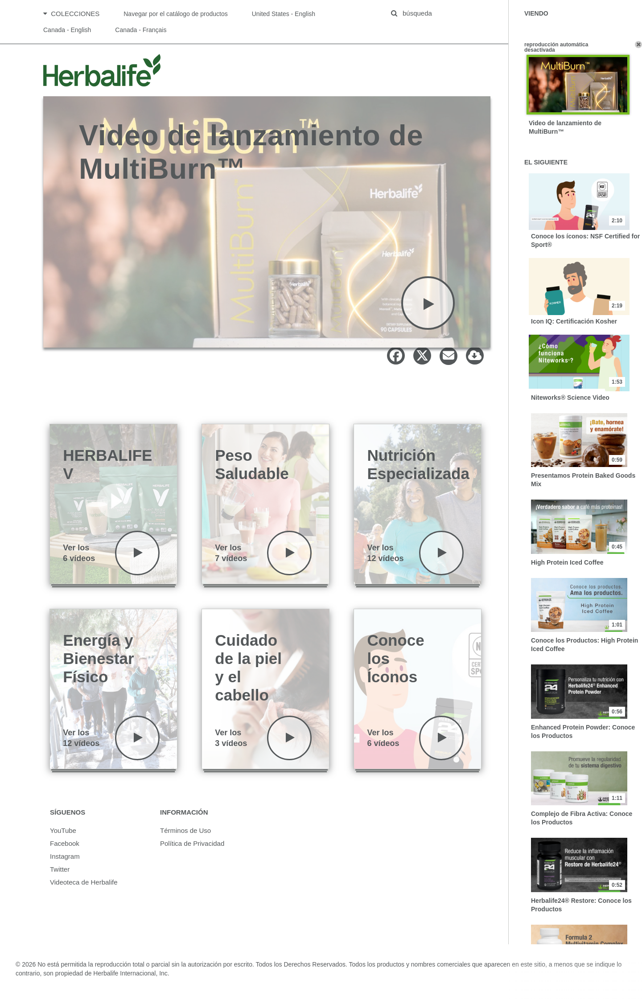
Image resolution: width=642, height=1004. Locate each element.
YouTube (63, 836)
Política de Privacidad (192, 849)
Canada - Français (140, 33)
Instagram (65, 862)
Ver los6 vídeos (79, 559)
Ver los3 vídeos (231, 744)
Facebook (64, 849)
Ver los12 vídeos (385, 559)
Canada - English (67, 33)
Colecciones (71, 16)
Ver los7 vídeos (231, 559)
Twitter (60, 875)
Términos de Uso (185, 836)
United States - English (283, 16)
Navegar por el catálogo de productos (175, 16)
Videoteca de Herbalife (84, 888)
